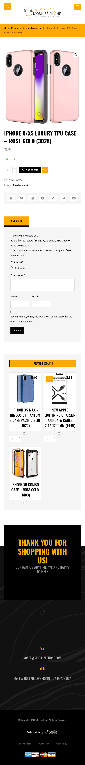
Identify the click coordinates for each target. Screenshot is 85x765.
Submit (17, 330)
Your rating (16, 262)
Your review (17, 275)
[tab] (16, 221)
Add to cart (32, 169)
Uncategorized (20, 185)
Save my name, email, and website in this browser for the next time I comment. (41, 319)
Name (14, 296)
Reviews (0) (16, 221)
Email (35, 296)
